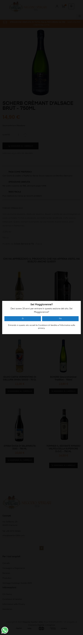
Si (23, 318)
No (60, 318)
